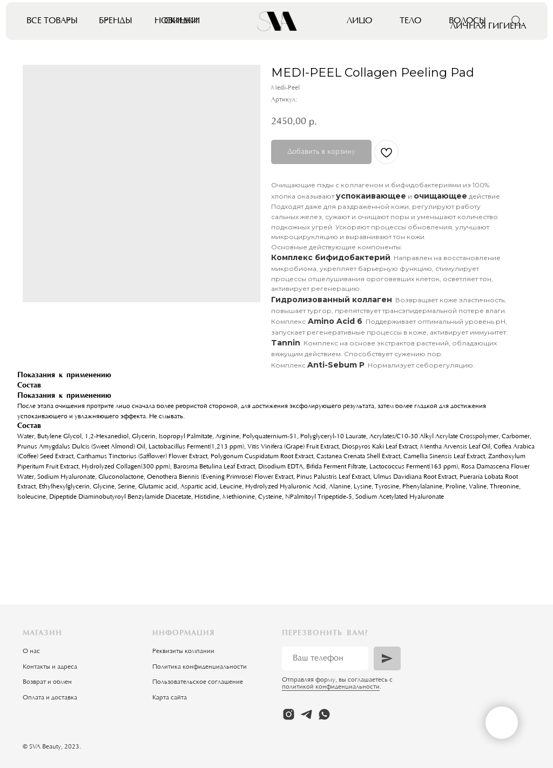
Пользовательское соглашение (197, 682)
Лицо (359, 21)
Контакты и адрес (48, 667)
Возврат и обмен (47, 682)
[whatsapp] (324, 714)
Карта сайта (169, 698)
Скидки (182, 21)
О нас (31, 651)
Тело (410, 21)
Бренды (115, 21)
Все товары (52, 21)
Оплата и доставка (50, 698)
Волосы (467, 21)
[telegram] (306, 714)
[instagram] (288, 714)
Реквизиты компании (183, 651)
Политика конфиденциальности (199, 667)
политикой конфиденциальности (331, 687)
